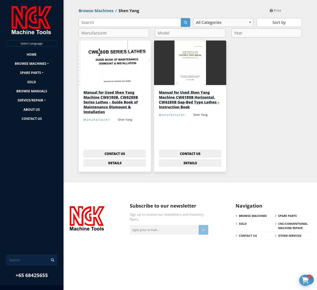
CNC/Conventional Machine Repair (293, 226)
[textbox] (95, 33)
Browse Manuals (31, 91)
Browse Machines (30, 63)
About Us (31, 109)
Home (32, 54)
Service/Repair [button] (30, 100)
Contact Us (32, 118)
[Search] (30, 260)
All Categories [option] (209, 22)
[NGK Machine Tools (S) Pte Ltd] (87, 217)
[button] (31, 63)
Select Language (32, 43)
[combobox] (223, 22)
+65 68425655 (32, 275)
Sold (31, 82)
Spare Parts (30, 72)
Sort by (279, 22)
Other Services (289, 236)
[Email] (164, 230)
